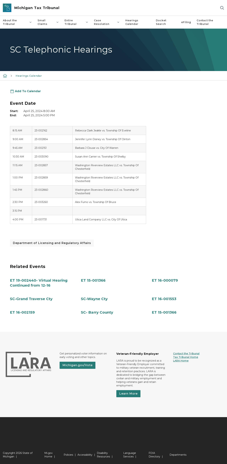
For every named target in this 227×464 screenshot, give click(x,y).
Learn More (128, 393)
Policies (68, 454)
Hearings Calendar (131, 22)
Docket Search (161, 22)
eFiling (186, 22)
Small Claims (48, 22)
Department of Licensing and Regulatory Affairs (52, 243)
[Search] (222, 8)
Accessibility (84, 454)
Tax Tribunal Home (185, 357)
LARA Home (181, 360)
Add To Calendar (28, 91)
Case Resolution (107, 22)
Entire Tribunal (76, 22)
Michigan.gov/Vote (77, 365)
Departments (178, 454)
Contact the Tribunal (205, 22)
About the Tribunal (17, 22)
